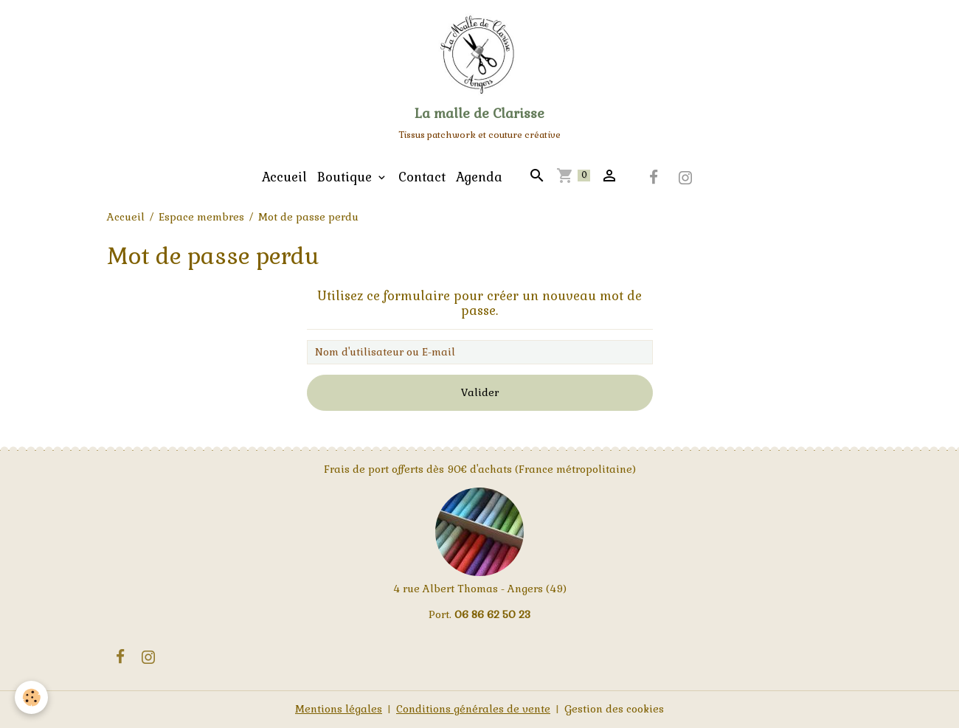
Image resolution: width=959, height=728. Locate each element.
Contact (422, 177)
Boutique (346, 177)
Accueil (284, 177)
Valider (480, 392)
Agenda (479, 177)
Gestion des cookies (614, 708)
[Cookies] (31, 697)
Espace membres (201, 216)
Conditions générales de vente (473, 708)
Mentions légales (338, 708)
